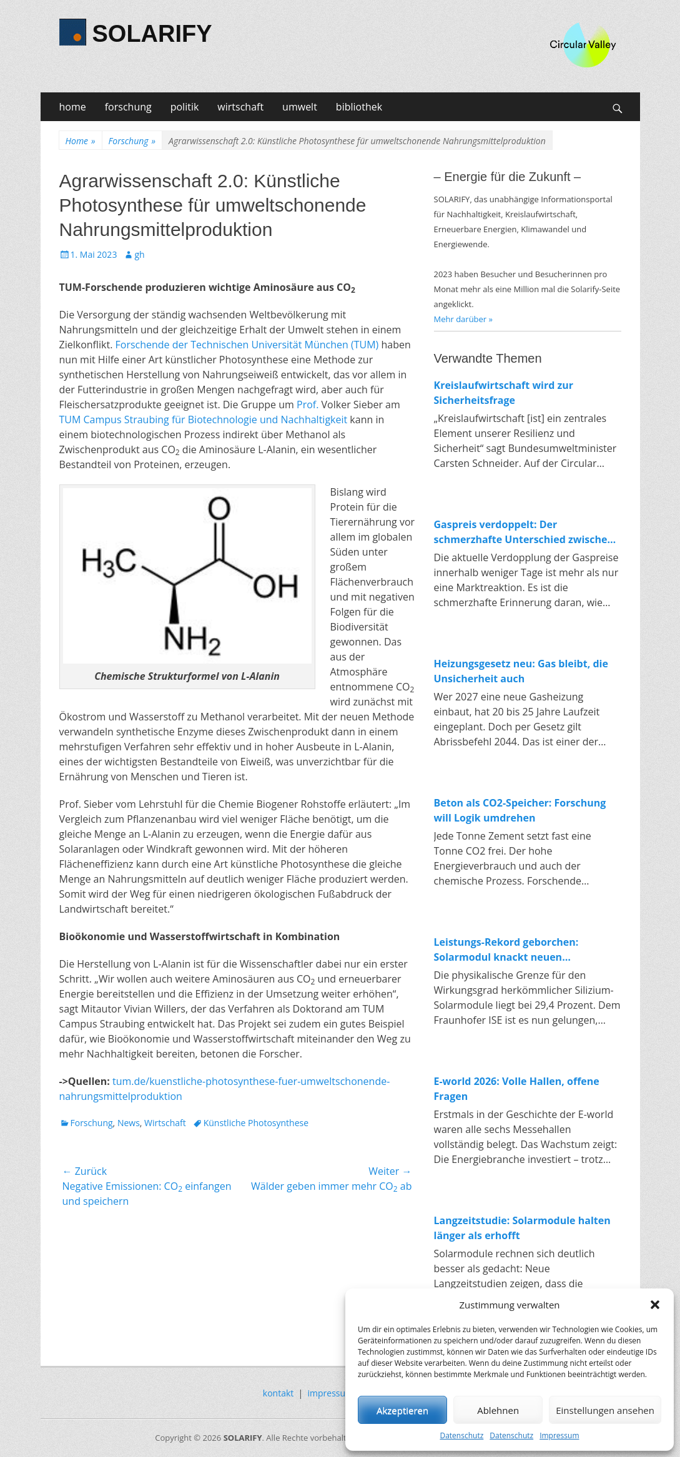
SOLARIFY (152, 34)
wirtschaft (240, 107)
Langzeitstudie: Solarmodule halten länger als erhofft (522, 1228)
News (128, 1123)
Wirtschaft (165, 1123)
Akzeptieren (402, 1410)
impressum (331, 1393)
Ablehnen (498, 1410)
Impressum (559, 1435)
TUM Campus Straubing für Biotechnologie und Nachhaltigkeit (203, 419)
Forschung (132, 140)
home (72, 107)
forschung (128, 107)
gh (139, 254)
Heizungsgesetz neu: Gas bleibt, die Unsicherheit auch (521, 671)
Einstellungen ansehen (605, 1410)
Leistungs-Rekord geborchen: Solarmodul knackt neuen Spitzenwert (506, 949)
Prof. (307, 404)
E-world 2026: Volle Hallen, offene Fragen (516, 1088)
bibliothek (359, 107)
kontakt (278, 1393)
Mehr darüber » (463, 319)
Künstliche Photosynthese (256, 1123)
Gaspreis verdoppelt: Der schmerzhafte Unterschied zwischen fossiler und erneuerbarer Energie (524, 532)
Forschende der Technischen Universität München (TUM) (247, 344)
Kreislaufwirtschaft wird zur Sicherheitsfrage (504, 392)
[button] (655, 1304)
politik (184, 107)
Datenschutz (461, 1435)
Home (81, 140)
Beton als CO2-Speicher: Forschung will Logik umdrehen (520, 810)
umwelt (299, 107)
